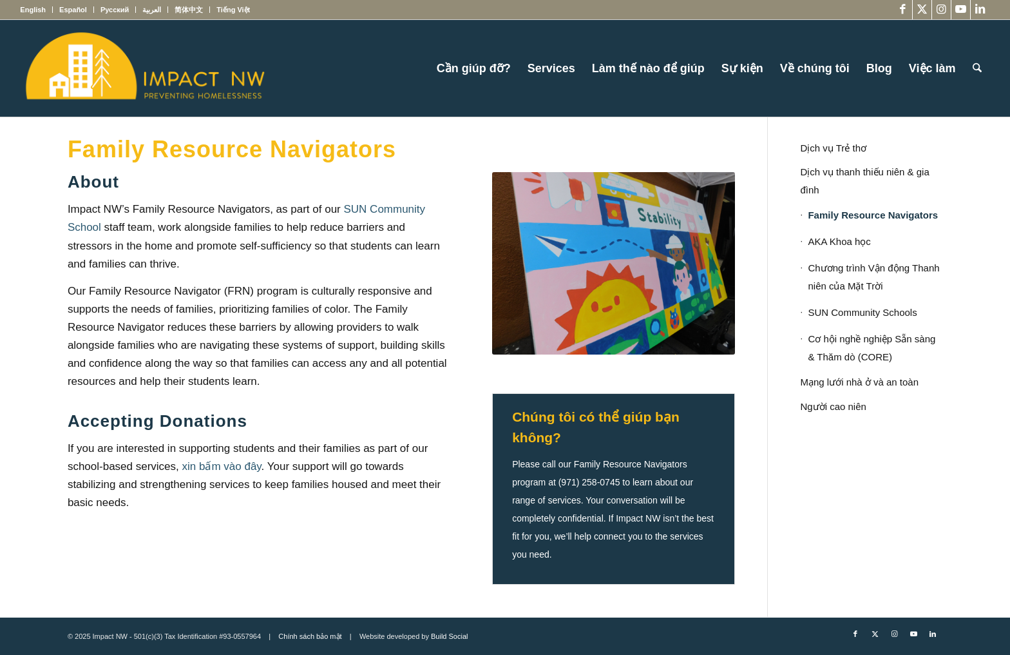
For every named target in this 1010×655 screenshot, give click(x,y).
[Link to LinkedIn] (980, 9)
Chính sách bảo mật (309, 636)
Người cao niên (833, 406)
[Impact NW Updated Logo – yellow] (144, 68)
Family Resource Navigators (873, 215)
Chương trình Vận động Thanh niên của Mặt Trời (873, 276)
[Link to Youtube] (960, 9)
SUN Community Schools (862, 312)
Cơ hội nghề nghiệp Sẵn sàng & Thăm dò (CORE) (871, 347)
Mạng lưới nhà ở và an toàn (859, 381)
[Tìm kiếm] (977, 68)
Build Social (449, 636)
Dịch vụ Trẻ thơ (833, 147)
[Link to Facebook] (902, 9)
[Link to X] (922, 9)
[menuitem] (36, 9)
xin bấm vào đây (222, 466)
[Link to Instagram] (941, 9)
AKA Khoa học (839, 241)
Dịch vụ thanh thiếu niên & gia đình (864, 180)
